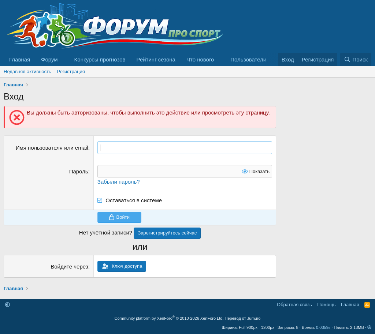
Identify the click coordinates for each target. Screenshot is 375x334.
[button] (64, 59)
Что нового (200, 59)
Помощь (326, 304)
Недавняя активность (27, 71)
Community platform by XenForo (169, 318)
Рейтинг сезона (156, 59)
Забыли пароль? (118, 182)
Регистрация (71, 71)
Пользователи (248, 59)
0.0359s (323, 327)
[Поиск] (355, 59)
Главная (19, 59)
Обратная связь (294, 304)
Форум (49, 59)
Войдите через (69, 266)
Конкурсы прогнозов (100, 59)
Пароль (78, 171)
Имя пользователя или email (52, 148)
